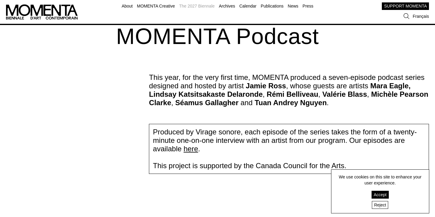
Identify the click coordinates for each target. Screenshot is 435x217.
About (127, 6)
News (293, 6)
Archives (227, 6)
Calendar (247, 6)
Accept (380, 194)
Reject (380, 205)
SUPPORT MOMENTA (405, 6)
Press (308, 6)
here (191, 149)
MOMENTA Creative (156, 6)
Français (421, 16)
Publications (272, 6)
